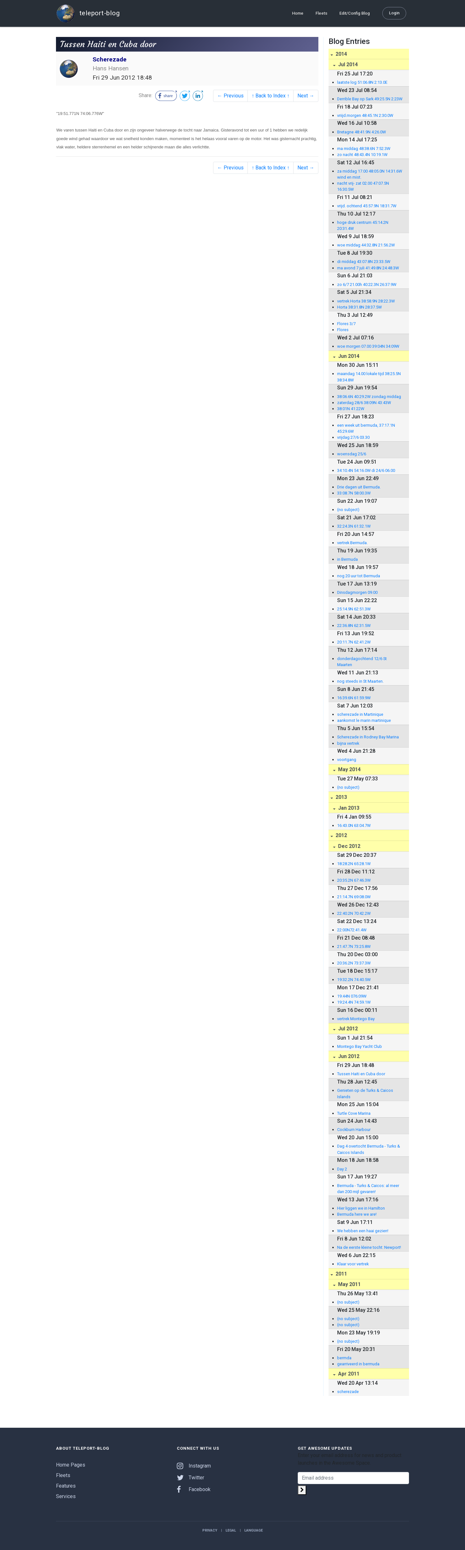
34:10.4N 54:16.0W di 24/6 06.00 (366, 470)
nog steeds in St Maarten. (360, 681)
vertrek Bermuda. (352, 542)
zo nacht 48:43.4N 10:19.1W (362, 154)
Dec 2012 (348, 846)
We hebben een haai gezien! (362, 1230)
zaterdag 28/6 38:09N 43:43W (364, 402)
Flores (343, 329)
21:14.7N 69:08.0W (354, 896)
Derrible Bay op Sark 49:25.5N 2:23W (369, 98)
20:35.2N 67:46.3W (354, 880)
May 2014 (349, 769)
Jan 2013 (348, 808)
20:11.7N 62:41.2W (354, 642)
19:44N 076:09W (351, 996)
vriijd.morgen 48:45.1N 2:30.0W (365, 115)
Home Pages (70, 1465)
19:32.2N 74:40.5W (354, 979)
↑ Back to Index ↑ (270, 96)
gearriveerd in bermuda (358, 1364)
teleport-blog (88, 13)
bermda (344, 1357)
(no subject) (348, 509)
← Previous (230, 96)
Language (253, 1530)
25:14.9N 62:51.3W (354, 609)
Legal (231, 1530)
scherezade (348, 1391)
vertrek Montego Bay (356, 1018)
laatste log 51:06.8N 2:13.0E (362, 82)
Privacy (209, 1530)
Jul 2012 (347, 1029)
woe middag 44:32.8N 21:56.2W (366, 245)
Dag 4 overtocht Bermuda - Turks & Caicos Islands (368, 1149)
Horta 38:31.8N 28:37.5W (359, 307)
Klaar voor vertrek (353, 1264)
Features (66, 1486)
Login (394, 13)
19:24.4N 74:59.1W (354, 1002)
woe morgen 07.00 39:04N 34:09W (368, 346)
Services (66, 1496)
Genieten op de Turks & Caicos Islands (365, 1093)
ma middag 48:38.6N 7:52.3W (363, 148)
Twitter (190, 1477)
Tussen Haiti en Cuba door (361, 1073)
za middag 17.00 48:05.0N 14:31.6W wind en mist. (369, 174)
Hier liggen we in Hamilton (361, 1208)
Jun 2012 (348, 1056)
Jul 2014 (347, 64)
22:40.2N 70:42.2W (354, 913)
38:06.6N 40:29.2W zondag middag (369, 396)
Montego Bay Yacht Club (359, 1046)
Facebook (194, 1489)
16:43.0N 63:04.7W (354, 825)
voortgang (346, 759)
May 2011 (349, 1284)
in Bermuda (347, 559)
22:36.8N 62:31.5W (354, 625)
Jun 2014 (348, 356)
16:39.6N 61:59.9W (354, 697)
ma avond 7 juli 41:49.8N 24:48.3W (368, 268)
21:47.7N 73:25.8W (354, 946)
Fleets (321, 13)
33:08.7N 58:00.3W (354, 493)
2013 (340, 797)
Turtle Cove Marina (354, 1113)
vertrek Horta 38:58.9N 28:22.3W (366, 301)
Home (297, 13)
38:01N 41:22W (350, 408)
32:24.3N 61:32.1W (354, 526)
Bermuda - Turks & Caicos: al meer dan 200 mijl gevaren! (368, 1188)
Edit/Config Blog (354, 13)
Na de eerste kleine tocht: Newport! (369, 1247)
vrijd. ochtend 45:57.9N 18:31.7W (366, 205)
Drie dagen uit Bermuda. (359, 487)
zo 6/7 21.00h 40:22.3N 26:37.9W (366, 284)
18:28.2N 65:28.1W (354, 863)
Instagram (194, 1465)
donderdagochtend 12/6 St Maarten (362, 661)
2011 (340, 1274)
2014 (340, 54)
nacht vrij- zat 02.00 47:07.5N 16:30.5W (363, 186)
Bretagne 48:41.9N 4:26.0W (361, 132)
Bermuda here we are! (357, 1214)
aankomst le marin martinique (364, 720)
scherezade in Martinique (360, 714)
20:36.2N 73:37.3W (354, 963)
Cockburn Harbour (354, 1129)
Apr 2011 (348, 1374)
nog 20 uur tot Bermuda (358, 575)
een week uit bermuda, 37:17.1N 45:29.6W (366, 428)
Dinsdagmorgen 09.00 (357, 592)
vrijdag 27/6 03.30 (353, 437)
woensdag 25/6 (351, 453)
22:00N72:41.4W (351, 930)
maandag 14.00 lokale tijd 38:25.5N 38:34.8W (369, 376)
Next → (305, 96)
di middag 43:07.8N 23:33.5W (363, 261)
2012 (340, 835)
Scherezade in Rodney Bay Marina (368, 737)
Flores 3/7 (346, 323)
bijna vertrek (348, 743)
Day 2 (342, 1169)
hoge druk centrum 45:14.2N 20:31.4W (362, 225)
